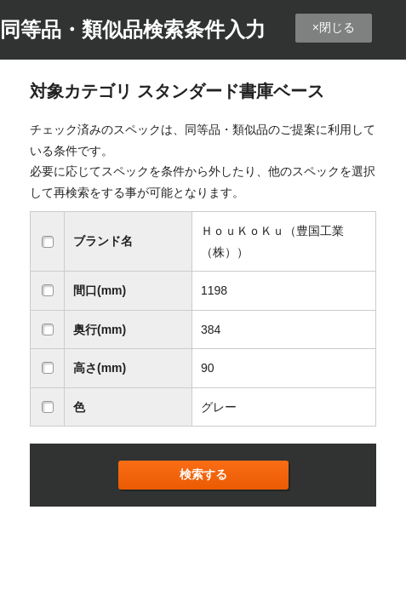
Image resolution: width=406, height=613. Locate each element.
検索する (203, 474)
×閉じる (333, 27)
